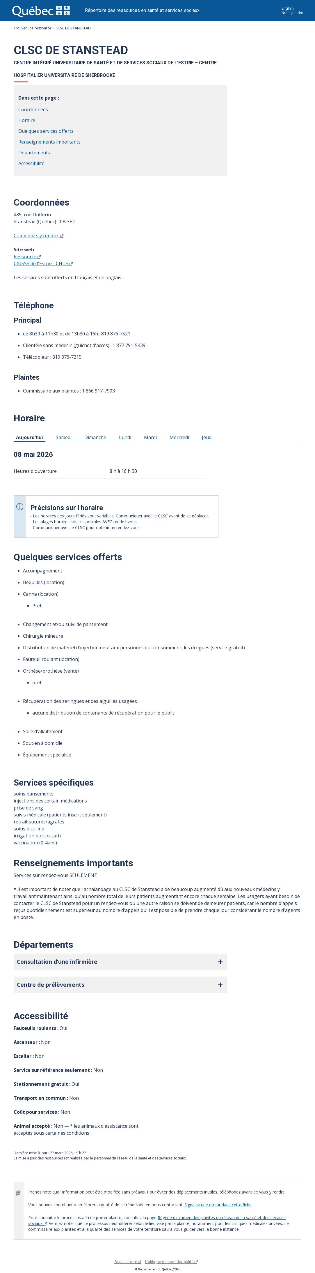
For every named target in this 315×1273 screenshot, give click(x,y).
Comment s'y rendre (38, 235)
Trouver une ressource (32, 28)
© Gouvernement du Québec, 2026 (157, 1269)
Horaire (26, 120)
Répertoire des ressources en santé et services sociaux (142, 10)
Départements (34, 152)
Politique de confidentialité (171, 1261)
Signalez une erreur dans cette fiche (218, 1204)
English (288, 8)
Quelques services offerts (46, 131)
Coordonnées (33, 109)
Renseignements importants (49, 142)
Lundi (126, 437)
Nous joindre (292, 12)
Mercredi (180, 437)
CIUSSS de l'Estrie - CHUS (43, 263)
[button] (120, 961)
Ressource (27, 256)
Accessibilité (31, 163)
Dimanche (96, 437)
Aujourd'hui (30, 437)
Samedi (65, 437)
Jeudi (208, 437)
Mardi (151, 437)
